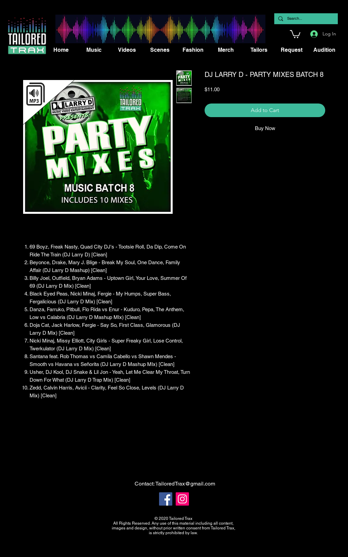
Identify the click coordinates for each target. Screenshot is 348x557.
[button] (295, 33)
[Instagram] (182, 499)
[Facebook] (165, 499)
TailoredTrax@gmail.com (185, 483)
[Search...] (305, 18)
